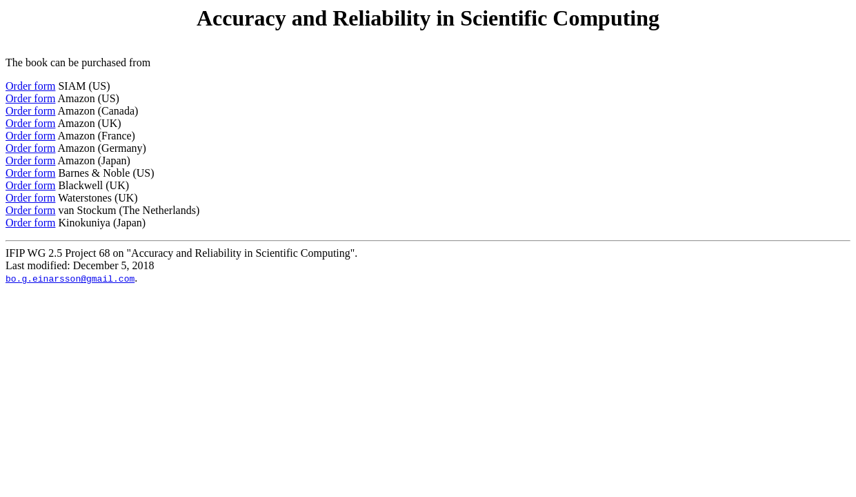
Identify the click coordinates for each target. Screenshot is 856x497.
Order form (30, 86)
